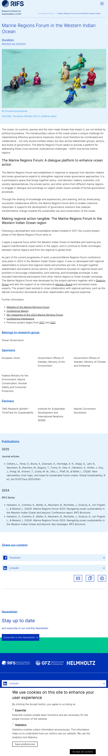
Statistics (20, 725)
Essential (20, 710)
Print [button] (102, 578)
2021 (53, 322)
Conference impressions (20, 318)
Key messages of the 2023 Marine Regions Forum (35, 314)
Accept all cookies (82, 751)
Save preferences (25, 744)
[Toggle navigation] (102, 4)
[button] (90, 578)
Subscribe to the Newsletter (19, 637)
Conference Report (17, 310)
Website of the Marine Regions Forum (28, 307)
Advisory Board (63, 284)
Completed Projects (46, 13)
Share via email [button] (78, 578)
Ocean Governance (13, 340)
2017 (42, 322)
